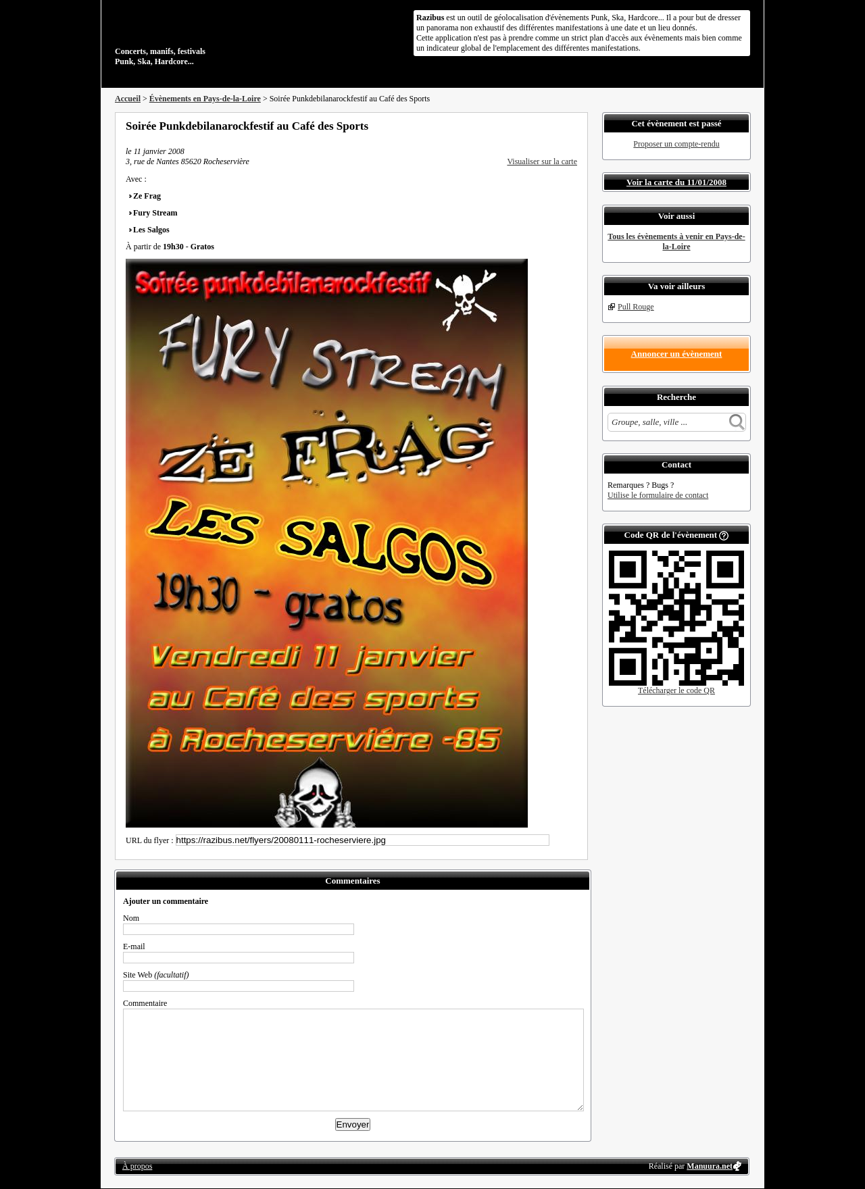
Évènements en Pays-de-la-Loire (205, 98)
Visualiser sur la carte (542, 161)
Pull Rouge (636, 306)
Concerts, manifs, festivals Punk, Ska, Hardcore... (202, 36)
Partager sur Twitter (535, 125)
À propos (137, 1166)
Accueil (128, 98)
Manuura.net (710, 1166)
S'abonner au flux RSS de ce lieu (572, 125)
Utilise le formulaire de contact (658, 495)
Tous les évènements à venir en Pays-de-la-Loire (676, 241)
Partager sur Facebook (517, 125)
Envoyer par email (554, 125)
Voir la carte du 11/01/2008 (676, 182)
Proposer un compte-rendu (676, 144)
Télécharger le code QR (676, 690)
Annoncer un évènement (676, 354)
